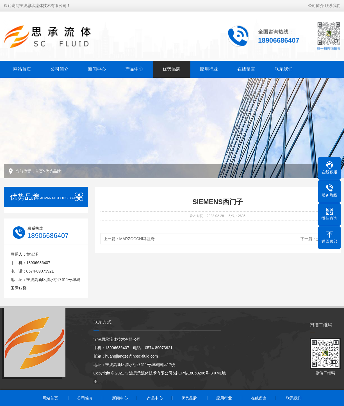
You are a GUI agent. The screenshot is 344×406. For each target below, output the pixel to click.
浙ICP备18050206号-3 (193, 373)
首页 (39, 171)
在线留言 (246, 68)
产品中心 (134, 68)
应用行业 (209, 68)
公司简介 (316, 5)
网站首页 (22, 68)
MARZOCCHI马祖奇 (137, 239)
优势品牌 (172, 68)
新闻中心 (97, 68)
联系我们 (333, 5)
